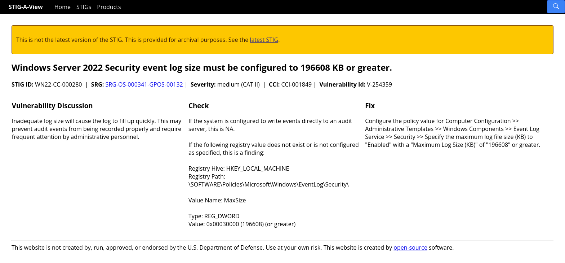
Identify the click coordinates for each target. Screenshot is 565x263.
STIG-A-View (26, 7)
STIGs (83, 7)
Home (62, 7)
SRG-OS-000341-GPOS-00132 (144, 84)
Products (109, 7)
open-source (410, 247)
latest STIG (264, 40)
